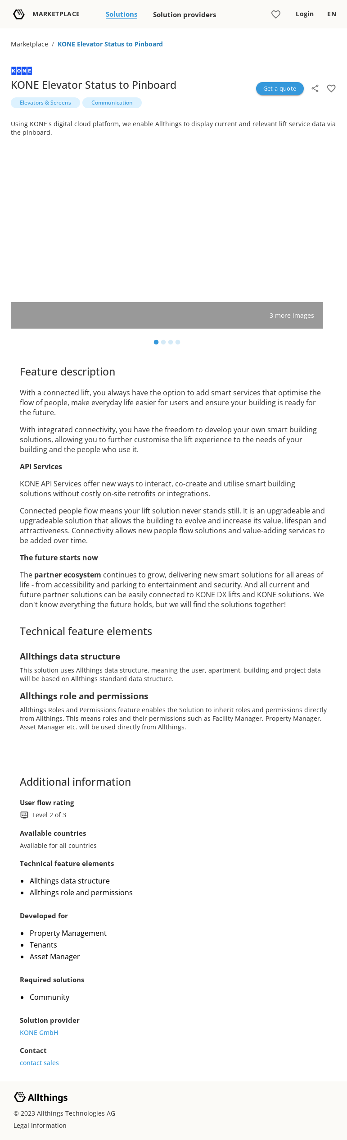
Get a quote (280, 88)
